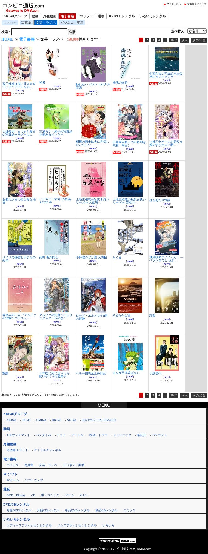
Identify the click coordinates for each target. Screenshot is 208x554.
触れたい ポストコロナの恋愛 (93, 86)
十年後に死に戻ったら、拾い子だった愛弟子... (55, 375)
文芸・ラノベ (46, 23)
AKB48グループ (15, 16)
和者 (42, 82)
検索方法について (197, 4)
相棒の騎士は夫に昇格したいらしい (92, 143)
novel (20, 90)
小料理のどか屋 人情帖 (91, 257)
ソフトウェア (34, 480)
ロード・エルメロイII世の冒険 (92, 317)
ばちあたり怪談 (159, 200)
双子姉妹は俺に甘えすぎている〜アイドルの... (19, 85)
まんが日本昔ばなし (126, 372)
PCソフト (86, 16)
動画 (35, 16)
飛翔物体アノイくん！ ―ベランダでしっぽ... (166, 259)
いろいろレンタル (152, 16)
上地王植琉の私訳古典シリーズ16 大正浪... (92, 201)
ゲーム (69, 495)
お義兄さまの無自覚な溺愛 (19, 201)
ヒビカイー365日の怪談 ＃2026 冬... (55, 200)
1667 (173, 40)
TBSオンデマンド (18, 435)
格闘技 (141, 435)
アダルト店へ (173, 4)
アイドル (78, 435)
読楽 (152, 315)
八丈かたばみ (122, 315)
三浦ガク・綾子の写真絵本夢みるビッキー (55, 133)
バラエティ (159, 435)
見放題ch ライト (17, 450)
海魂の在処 (120, 82)
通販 (101, 16)
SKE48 (26, 419)
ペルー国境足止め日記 (91, 373)
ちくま (117, 257)
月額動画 (49, 16)
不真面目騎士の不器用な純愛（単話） (129, 143)
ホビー (84, 495)
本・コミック (50, 495)
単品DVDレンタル (77, 510)
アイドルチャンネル (47, 450)
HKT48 (56, 419)
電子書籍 (67, 16)
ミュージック (122, 435)
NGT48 (71, 419)
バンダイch (43, 435)
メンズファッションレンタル (77, 525)
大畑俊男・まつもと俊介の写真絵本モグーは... (19, 133)
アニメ (61, 435)
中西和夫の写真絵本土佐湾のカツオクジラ (166, 75)
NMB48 (41, 419)
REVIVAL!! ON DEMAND (99, 419)
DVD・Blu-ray (16, 495)
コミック (10, 23)
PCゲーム (13, 480)
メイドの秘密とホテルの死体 (19, 259)
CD (33, 495)
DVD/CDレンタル (122, 16)
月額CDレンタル (48, 510)
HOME (7, 39)
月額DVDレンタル (19, 510)
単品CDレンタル (106, 510)
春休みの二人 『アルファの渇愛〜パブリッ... (19, 316)
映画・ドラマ (98, 435)
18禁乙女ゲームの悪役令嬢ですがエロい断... (166, 143)
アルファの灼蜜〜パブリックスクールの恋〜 (55, 316)
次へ (184, 40)
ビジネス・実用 (71, 23)
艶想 (5, 373)
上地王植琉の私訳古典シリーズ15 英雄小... (129, 201)
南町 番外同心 (48, 257)
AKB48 (11, 419)
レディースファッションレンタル (29, 525)
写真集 (26, 23)
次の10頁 (199, 40)
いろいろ (108, 525)
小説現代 (155, 373)
